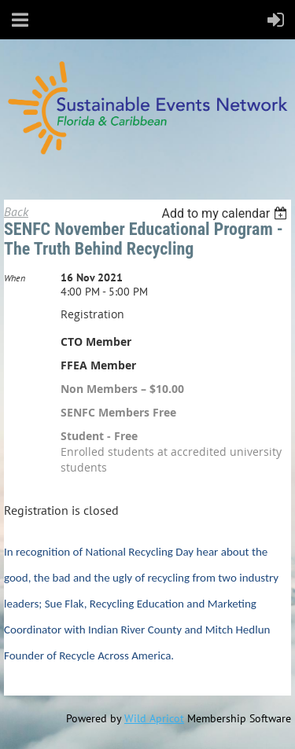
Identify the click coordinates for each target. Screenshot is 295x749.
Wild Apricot (154, 718)
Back (16, 211)
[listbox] (226, 213)
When (14, 278)
